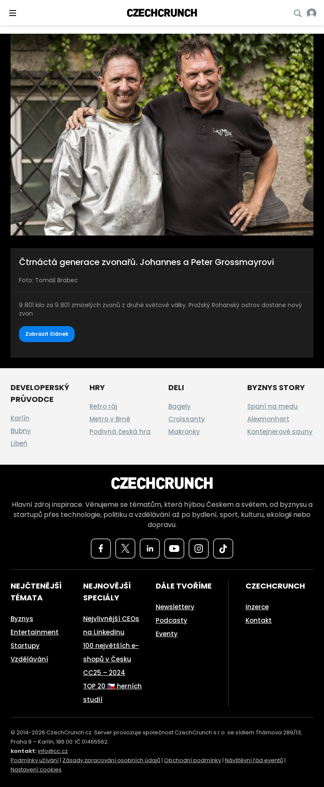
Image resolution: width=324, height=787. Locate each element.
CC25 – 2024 (104, 672)
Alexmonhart (268, 419)
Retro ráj (103, 406)
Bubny (21, 430)
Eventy (167, 633)
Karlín (20, 418)
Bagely (179, 406)
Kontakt (259, 620)
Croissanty (186, 419)
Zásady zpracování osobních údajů (111, 760)
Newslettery (175, 606)
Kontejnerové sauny (280, 431)
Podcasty (171, 620)
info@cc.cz (53, 751)
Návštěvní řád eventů (254, 760)
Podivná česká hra (120, 431)
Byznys (22, 618)
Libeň (19, 443)
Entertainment (35, 632)
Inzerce (257, 606)
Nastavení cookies (36, 770)
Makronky (184, 431)
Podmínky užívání (35, 760)
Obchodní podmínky (192, 760)
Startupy (25, 645)
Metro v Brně (109, 419)
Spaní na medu (272, 406)
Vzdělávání (29, 659)
